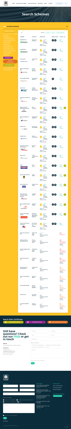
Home (13, 3)
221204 (44, 223)
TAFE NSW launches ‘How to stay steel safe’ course (42, 406)
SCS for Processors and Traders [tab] (10, 67)
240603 (44, 78)
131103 (44, 107)
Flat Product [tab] (6, 35)
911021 (44, 155)
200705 (44, 203)
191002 (44, 136)
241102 (44, 213)
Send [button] (33, 363)
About (45, 3)
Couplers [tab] (5, 50)
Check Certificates (32, 3)
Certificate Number (60, 32)
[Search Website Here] (65, 3)
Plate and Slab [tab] (6, 48)
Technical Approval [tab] (7, 52)
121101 (44, 126)
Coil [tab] (7, 33)
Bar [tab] (4, 33)
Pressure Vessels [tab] (12, 50)
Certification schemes (21, 3)
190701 (44, 184)
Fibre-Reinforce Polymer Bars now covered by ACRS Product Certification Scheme (43, 396)
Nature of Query (35, 342)
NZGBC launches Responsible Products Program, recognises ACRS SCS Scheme (43, 391)
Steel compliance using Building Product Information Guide (42, 386)
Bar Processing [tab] (6, 44)
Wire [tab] (11, 33)
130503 (44, 165)
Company (48, 32)
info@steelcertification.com (9, 351)
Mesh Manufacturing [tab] (8, 46)
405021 (44, 116)
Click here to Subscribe (58, 395)
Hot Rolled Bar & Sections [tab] (9, 37)
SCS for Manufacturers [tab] (8, 69)
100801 (44, 145)
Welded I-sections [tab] (7, 42)
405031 (44, 87)
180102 (44, 97)
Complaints (5, 421)
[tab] (35, 26)
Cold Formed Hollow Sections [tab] (9, 40)
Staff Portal (66, 426)
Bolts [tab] (12, 48)
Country (53, 32)
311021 (44, 39)
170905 (44, 59)
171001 (44, 174)
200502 (44, 193)
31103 (44, 49)
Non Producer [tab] (6, 55)
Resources (40, 3)
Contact (51, 3)
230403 (44, 68)
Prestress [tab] (15, 33)
